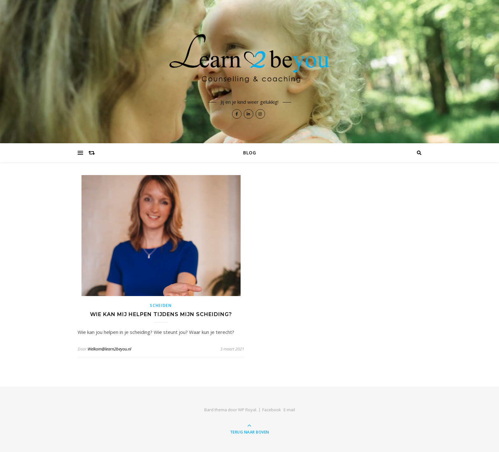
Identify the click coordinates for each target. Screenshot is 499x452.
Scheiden (161, 305)
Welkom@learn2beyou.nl (109, 349)
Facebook (271, 410)
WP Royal (247, 410)
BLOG (249, 153)
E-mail (289, 410)
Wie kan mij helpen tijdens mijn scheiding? (161, 314)
